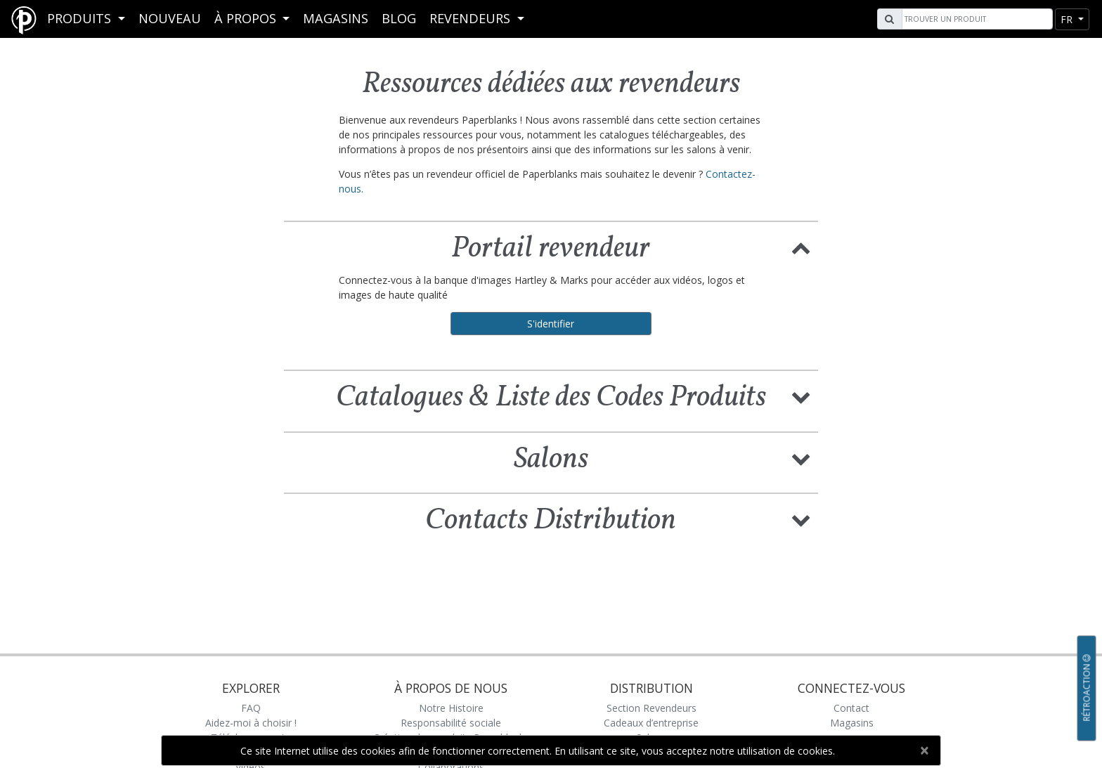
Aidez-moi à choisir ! (251, 722)
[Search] (975, 19)
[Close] (923, 750)
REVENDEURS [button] (471, 18)
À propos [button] (247, 18)
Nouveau (169, 18)
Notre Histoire (451, 708)
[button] (801, 246)
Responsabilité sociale (451, 722)
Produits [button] (81, 18)
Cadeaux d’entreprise (651, 722)
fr (1068, 19)
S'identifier (550, 323)
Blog (399, 18)
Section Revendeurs (651, 708)
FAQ (251, 708)
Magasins (335, 18)
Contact (851, 708)
